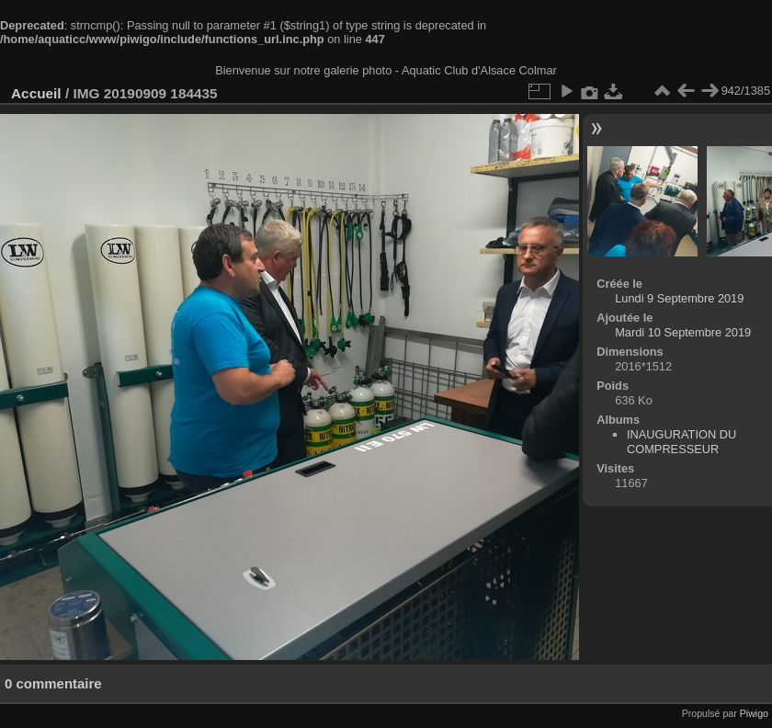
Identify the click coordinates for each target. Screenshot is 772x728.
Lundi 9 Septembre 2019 (679, 298)
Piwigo (754, 713)
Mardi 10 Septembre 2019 (683, 332)
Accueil (36, 93)
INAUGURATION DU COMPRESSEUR (681, 441)
